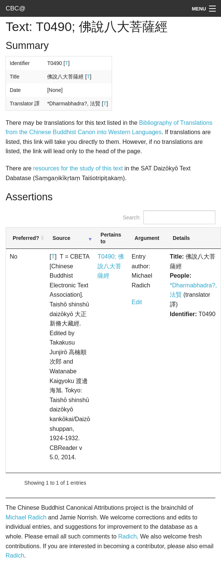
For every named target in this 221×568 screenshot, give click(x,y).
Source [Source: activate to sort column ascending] (61, 238)
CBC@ (15, 8)
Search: (169, 217)
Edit (137, 302)
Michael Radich (26, 517)
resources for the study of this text (78, 168)
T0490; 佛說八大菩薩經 (110, 266)
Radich (127, 536)
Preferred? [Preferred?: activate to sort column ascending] (26, 238)
